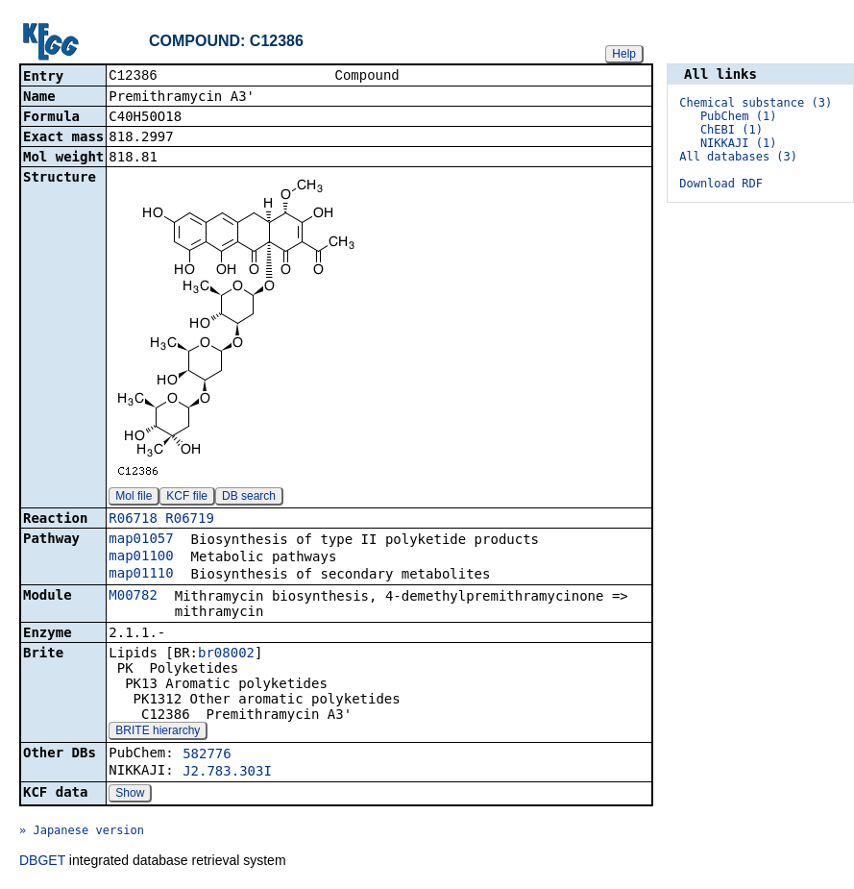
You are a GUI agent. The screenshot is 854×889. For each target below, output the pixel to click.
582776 (207, 755)
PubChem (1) (738, 116)
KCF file (186, 498)
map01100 (141, 557)
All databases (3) (738, 156)
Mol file (133, 498)
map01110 (141, 574)
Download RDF (721, 183)
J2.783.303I (227, 772)
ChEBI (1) (731, 129)
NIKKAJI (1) (738, 143)
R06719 (189, 520)
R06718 (133, 520)
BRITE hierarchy (157, 732)
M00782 (133, 597)
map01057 (141, 540)
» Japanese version (81, 832)
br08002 (226, 654)
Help (624, 54)
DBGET (42, 862)
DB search (249, 498)
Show (129, 795)
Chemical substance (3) (755, 103)
